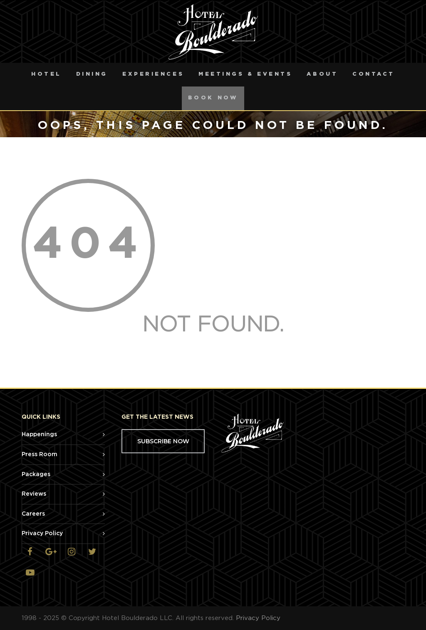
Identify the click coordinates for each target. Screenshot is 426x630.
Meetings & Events (245, 74)
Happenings (39, 434)
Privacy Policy (42, 533)
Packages (36, 474)
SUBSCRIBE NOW (163, 441)
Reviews (34, 494)
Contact (373, 74)
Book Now (213, 98)
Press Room (39, 454)
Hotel (46, 74)
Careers (33, 514)
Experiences (153, 74)
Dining (92, 74)
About (322, 74)
